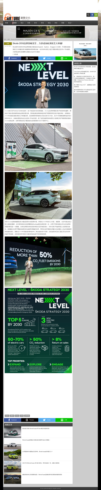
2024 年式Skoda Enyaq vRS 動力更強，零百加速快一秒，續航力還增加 (40, 463)
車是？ (70, 23)
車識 (49, 23)
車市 (35, 23)
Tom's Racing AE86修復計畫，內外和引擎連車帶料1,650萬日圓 (85, 72)
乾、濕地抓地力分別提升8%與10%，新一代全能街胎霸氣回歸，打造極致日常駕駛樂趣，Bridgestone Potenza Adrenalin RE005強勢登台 (84, 79)
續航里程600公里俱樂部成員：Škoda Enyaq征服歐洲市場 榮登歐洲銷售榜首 (42, 474)
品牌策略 (27, 415)
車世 (56, 23)
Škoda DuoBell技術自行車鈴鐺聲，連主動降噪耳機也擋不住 (85, 67)
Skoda (7, 111)
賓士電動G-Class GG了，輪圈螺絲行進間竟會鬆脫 (84, 85)
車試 (22, 23)
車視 (42, 23)
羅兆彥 (16, 54)
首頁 (5, 39)
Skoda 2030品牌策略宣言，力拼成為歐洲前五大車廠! (24, 39)
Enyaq (17, 415)
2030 (6, 116)
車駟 (62, 23)
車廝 (6, 23)
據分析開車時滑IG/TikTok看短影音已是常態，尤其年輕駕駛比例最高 (85, 90)
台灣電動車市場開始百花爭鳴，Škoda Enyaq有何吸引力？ (37, 451)
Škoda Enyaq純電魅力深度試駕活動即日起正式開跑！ (36, 440)
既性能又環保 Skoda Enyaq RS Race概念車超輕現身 (35, 428)
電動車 (49, 116)
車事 (28, 23)
